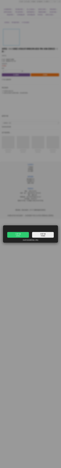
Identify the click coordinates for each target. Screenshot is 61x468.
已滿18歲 (18, 235)
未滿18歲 (43, 235)
